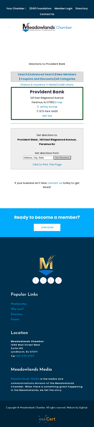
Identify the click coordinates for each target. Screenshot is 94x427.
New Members (66, 74)
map (59, 102)
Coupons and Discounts (37, 79)
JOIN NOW (47, 227)
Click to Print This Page (47, 164)
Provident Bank (47, 92)
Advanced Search (42, 74)
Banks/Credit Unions (61, 84)
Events (15, 319)
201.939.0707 (25, 356)
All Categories (65, 79)
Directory (82, 8)
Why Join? (17, 309)
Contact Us (47, 14)
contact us (55, 183)
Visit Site (47, 116)
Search (23, 74)
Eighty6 (83, 407)
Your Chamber (15, 8)
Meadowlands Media (25, 379)
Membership (19, 304)
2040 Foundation (40, 8)
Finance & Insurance (33, 84)
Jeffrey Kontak (48, 107)
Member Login (63, 8)
